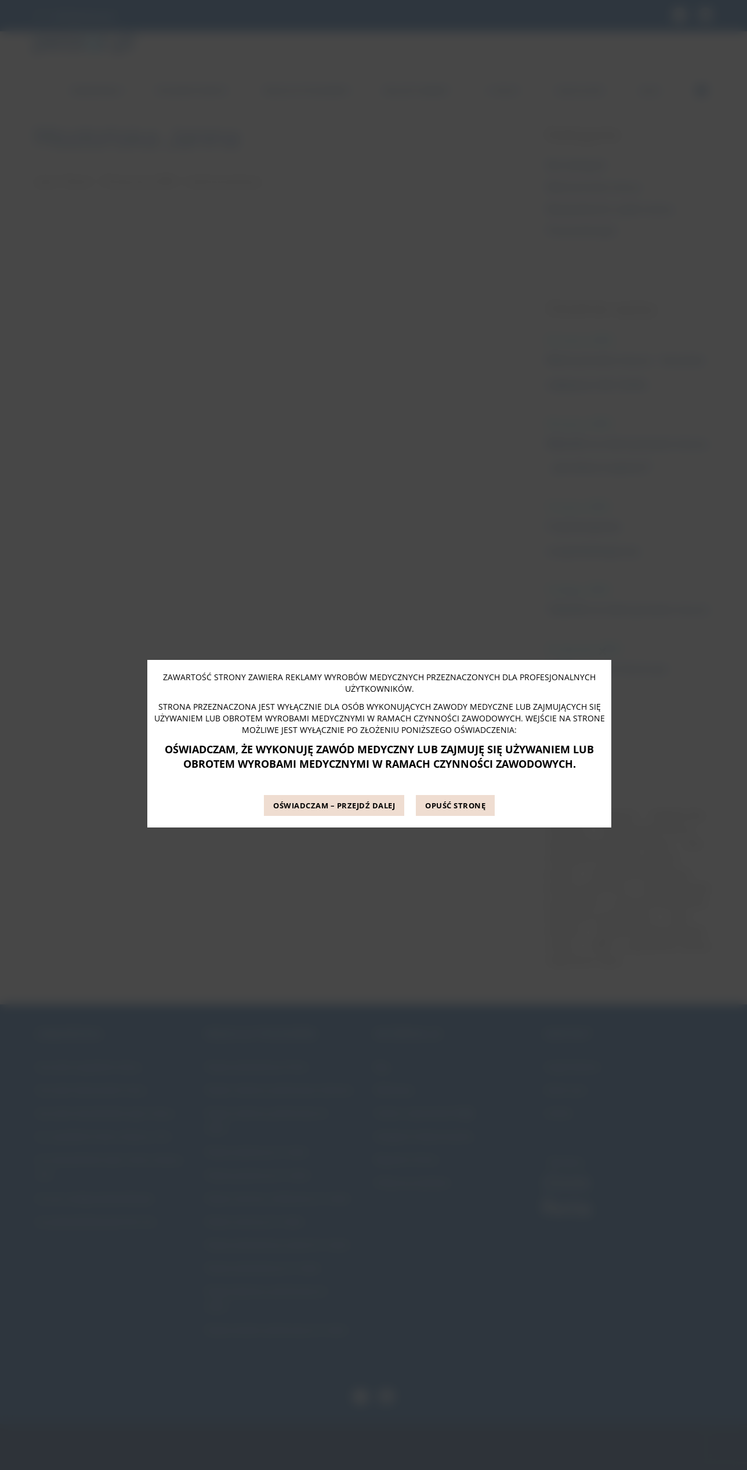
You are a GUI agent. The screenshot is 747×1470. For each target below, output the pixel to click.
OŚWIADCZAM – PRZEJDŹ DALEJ (334, 805)
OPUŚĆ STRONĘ (455, 805)
